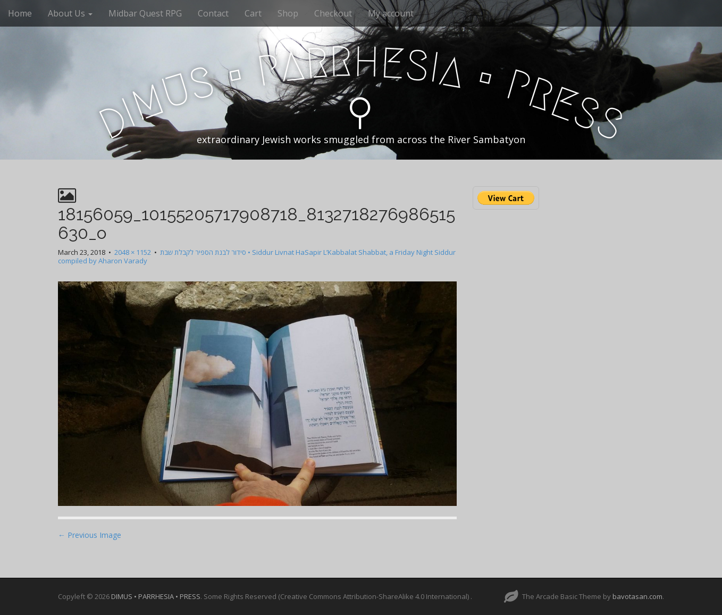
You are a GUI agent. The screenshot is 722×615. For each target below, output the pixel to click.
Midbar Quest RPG (145, 13)
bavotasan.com (637, 596)
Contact (213, 13)
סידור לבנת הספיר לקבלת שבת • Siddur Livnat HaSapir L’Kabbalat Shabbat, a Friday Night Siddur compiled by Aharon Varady (257, 256)
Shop (288, 13)
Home (20, 13)
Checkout (333, 13)
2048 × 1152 (132, 252)
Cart (253, 13)
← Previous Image (89, 535)
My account (391, 13)
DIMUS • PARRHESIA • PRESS (155, 596)
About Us (70, 13)
